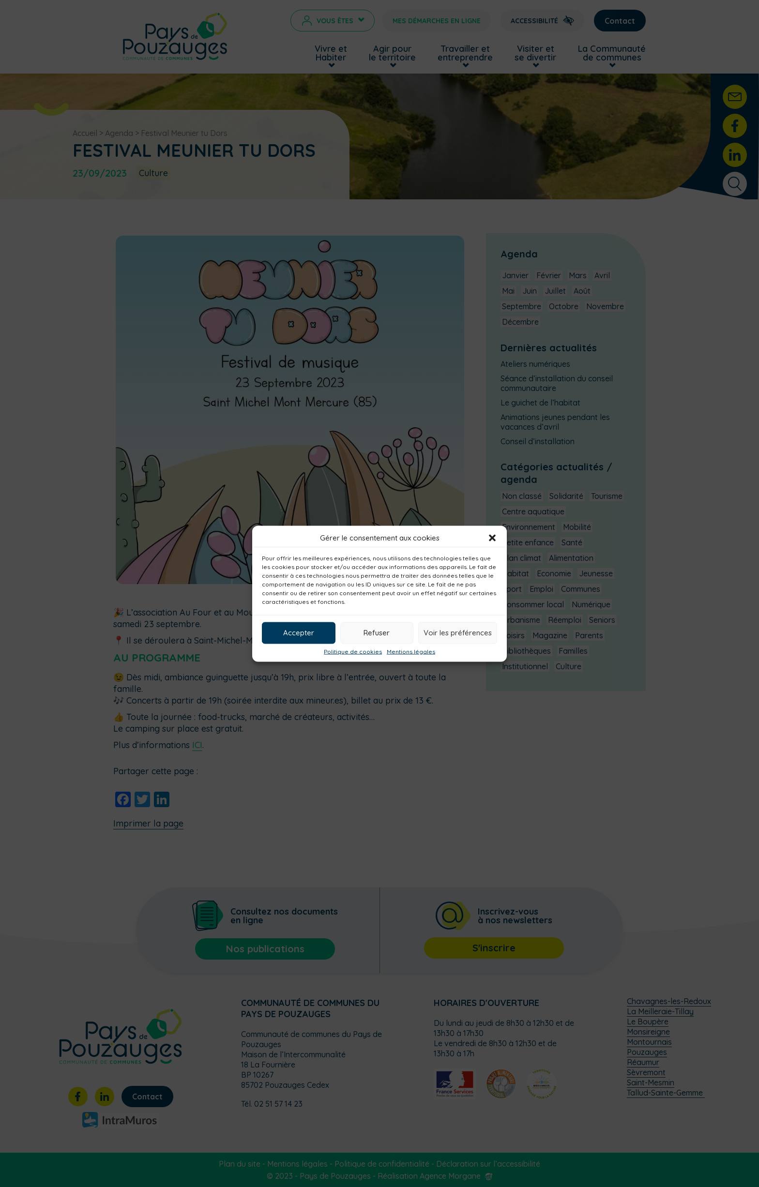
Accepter (298, 632)
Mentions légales (411, 651)
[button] (492, 537)
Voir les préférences (458, 632)
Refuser (377, 632)
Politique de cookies (353, 651)
